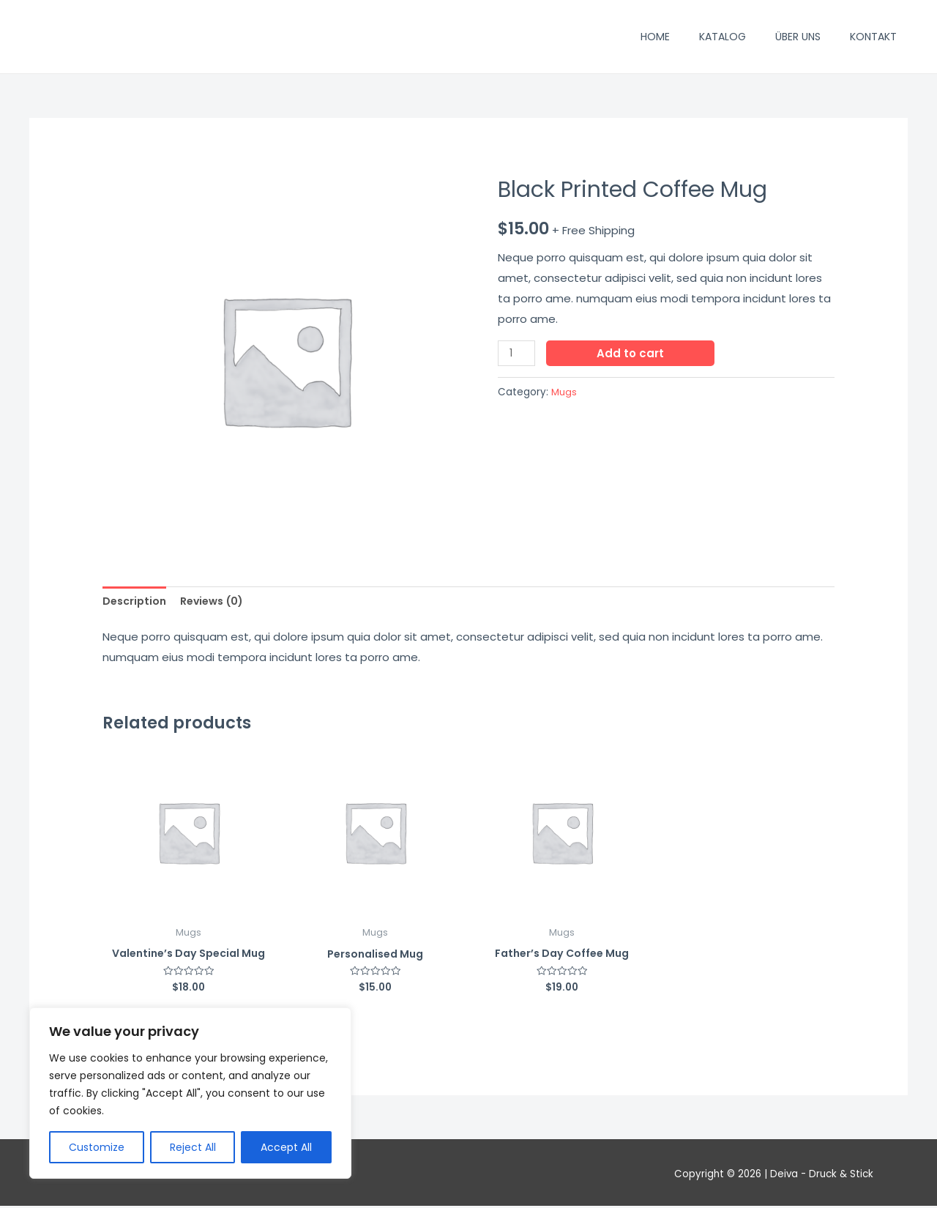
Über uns (798, 36)
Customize (96, 1147)
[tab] (136, 602)
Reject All (193, 1147)
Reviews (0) (218, 602)
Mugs (564, 392)
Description (136, 602)
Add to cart (632, 353)
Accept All (286, 1147)
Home (655, 36)
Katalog (722, 36)
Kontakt (873, 36)
